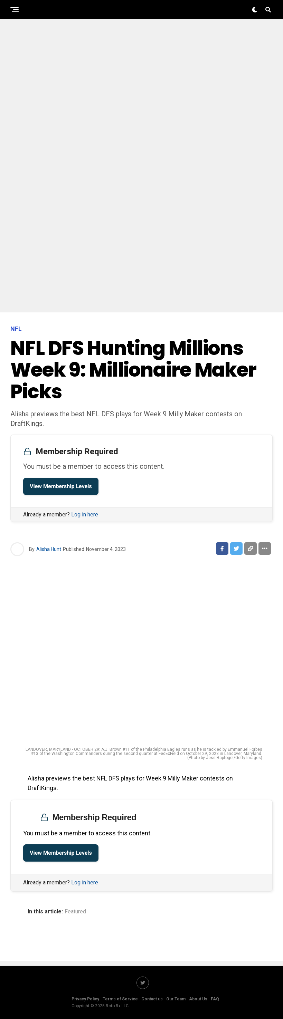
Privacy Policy (85, 999)
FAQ (215, 999)
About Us (198, 999)
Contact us (152, 999)
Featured (75, 911)
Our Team (176, 999)
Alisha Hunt (48, 549)
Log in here (84, 514)
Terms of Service (120, 999)
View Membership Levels (61, 486)
